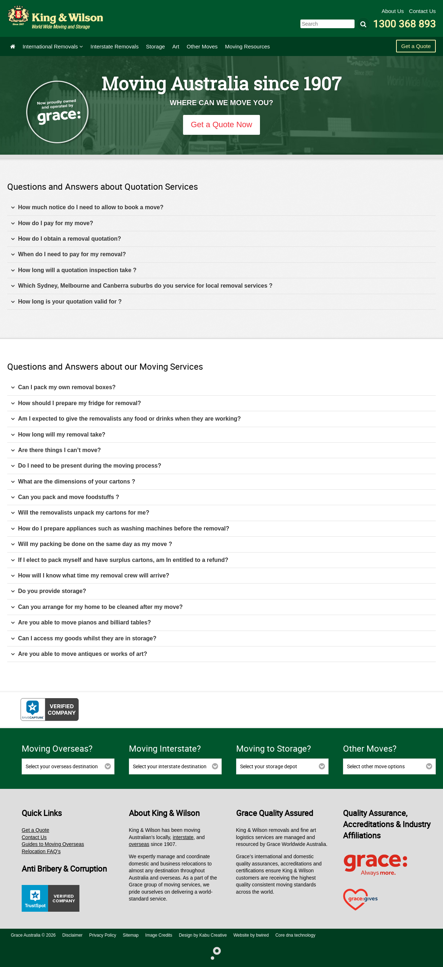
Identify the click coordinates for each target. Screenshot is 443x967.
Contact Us (422, 11)
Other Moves (202, 46)
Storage (155, 46)
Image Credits (158, 935)
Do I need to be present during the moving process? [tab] (86, 466)
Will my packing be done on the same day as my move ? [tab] (91, 544)
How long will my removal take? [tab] (58, 435)
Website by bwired (251, 935)
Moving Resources (247, 46)
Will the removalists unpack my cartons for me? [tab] (80, 513)
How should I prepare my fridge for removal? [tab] (76, 403)
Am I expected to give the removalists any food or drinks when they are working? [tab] (126, 419)
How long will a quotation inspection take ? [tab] (73, 270)
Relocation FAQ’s (41, 851)
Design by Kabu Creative (203, 935)
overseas (139, 844)
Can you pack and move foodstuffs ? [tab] (65, 497)
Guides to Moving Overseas (53, 844)
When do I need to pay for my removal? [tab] (68, 254)
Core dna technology (295, 935)
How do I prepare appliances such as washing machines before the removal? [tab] (120, 529)
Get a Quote (416, 46)
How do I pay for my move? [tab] (52, 223)
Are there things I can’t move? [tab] (56, 450)
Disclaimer (72, 935)
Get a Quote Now (221, 124)
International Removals (52, 46)
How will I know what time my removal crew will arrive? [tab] (90, 576)
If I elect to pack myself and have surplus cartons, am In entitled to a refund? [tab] (119, 560)
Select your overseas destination (62, 766)
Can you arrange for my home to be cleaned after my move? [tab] (97, 607)
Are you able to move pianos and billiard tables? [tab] (81, 623)
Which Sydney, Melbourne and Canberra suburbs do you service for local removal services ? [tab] (142, 286)
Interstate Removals (115, 46)
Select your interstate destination (170, 766)
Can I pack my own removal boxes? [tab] (63, 387)
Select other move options (376, 766)
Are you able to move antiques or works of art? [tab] (79, 654)
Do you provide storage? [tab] (48, 591)
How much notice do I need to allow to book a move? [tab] (87, 207)
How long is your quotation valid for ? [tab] (66, 302)
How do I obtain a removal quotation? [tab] (66, 239)
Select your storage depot (268, 766)
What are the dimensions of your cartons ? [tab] (73, 482)
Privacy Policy (102, 935)
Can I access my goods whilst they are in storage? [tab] (83, 639)
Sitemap (131, 935)
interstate (183, 837)
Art (175, 46)
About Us (393, 11)
